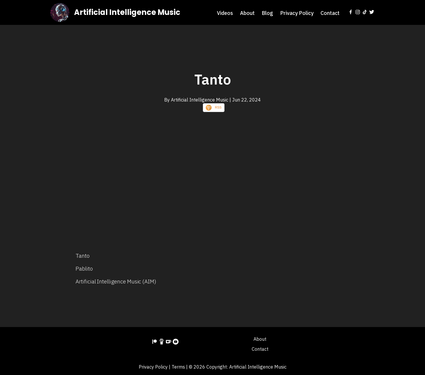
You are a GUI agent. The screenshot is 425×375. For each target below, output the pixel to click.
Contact (330, 13)
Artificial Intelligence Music (127, 12)
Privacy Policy (296, 13)
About (247, 13)
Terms (178, 367)
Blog (267, 13)
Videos (225, 13)
